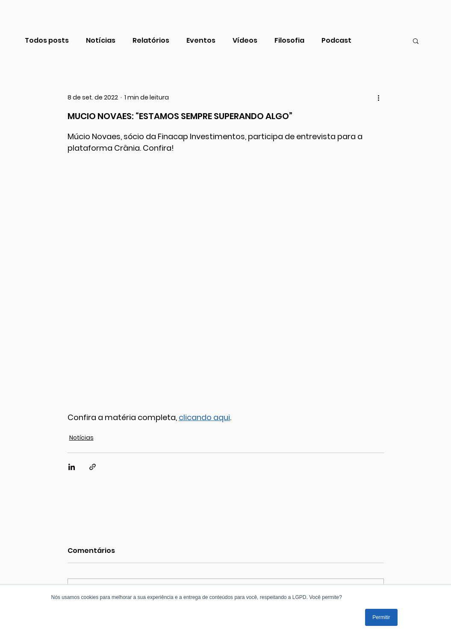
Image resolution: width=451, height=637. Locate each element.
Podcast (336, 40)
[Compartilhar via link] (92, 467)
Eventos (200, 40)
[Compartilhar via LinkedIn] (72, 467)
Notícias (100, 40)
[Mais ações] (379, 97)
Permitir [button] (381, 617)
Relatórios (151, 40)
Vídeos (245, 40)
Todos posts (47, 40)
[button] (416, 40)
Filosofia (289, 40)
